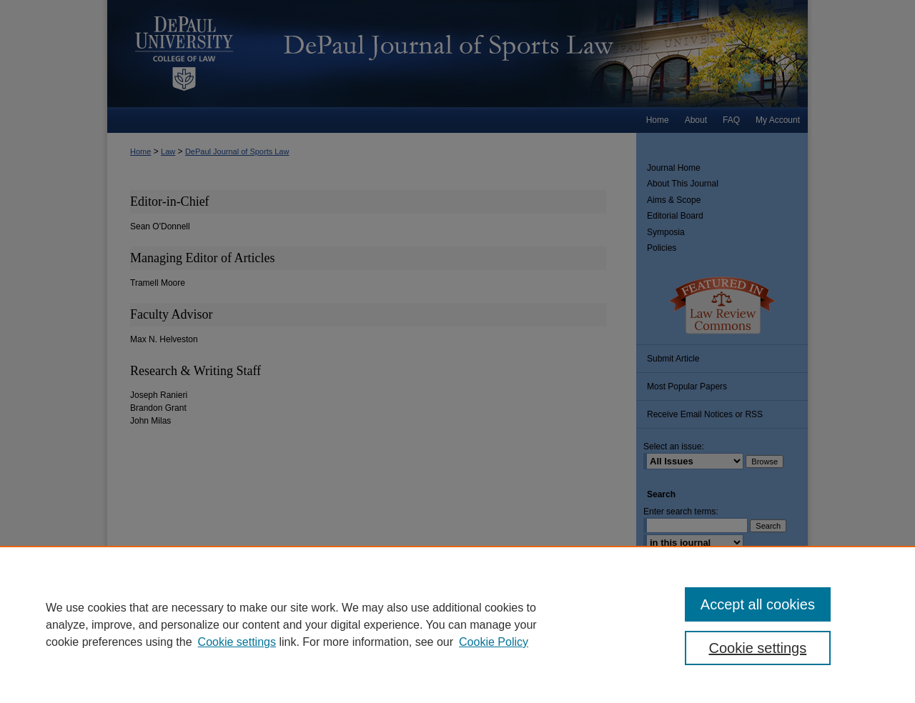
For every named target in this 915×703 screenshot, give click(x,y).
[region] (457, 624)
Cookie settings (237, 642)
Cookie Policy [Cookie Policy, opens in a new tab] (493, 642)
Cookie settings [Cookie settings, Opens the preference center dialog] (758, 648)
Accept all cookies (758, 604)
